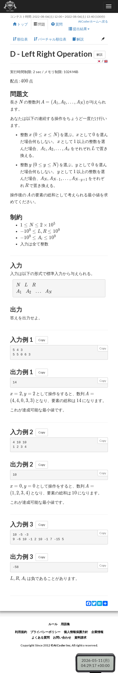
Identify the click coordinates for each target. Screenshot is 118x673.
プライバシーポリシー (45, 632)
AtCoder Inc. (62, 645)
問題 (39, 24)
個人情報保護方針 (76, 632)
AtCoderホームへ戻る (93, 21)
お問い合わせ (62, 637)
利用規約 (21, 632)
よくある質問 (41, 637)
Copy (41, 340)
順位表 (20, 39)
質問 (57, 24)
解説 (78, 39)
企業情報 (97, 632)
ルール (52, 624)
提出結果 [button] (79, 29)
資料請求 (80, 637)
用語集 (65, 624)
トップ (20, 24)
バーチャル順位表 (50, 39)
